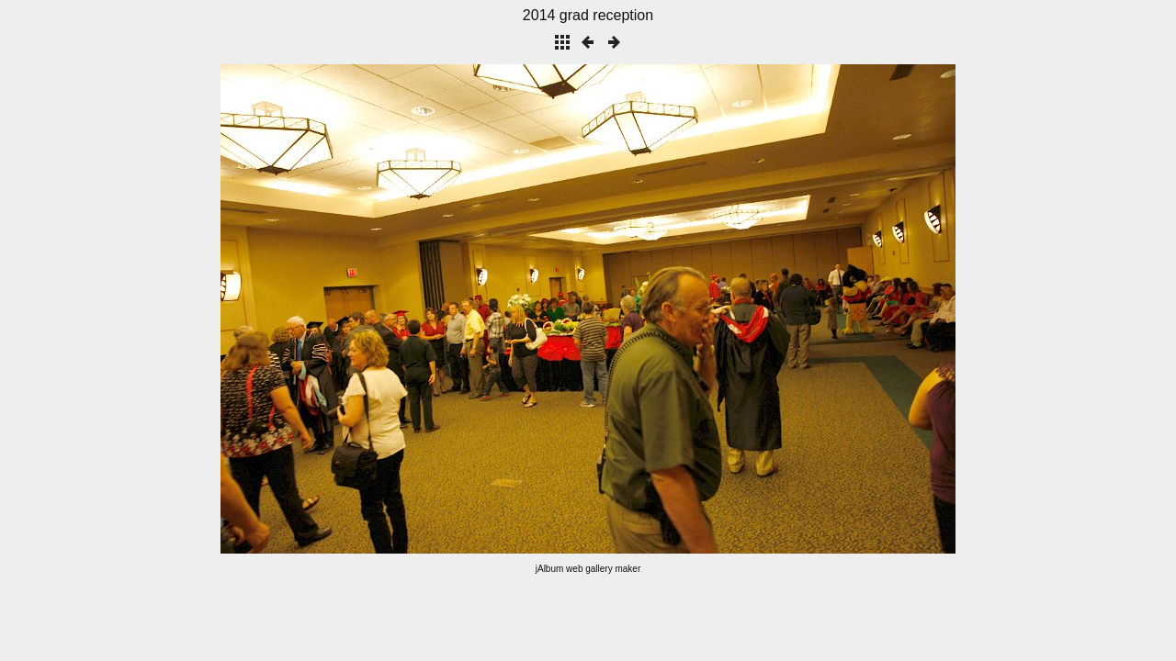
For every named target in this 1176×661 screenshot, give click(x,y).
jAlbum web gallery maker (588, 569)
